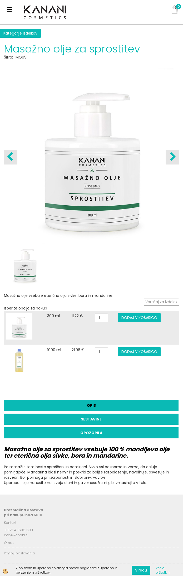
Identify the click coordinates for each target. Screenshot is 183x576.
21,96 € (78, 349)
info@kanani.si (16, 535)
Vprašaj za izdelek (161, 301)
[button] (172, 157)
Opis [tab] (91, 405)
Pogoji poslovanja (19, 553)
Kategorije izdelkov (20, 33)
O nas (9, 542)
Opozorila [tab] (91, 432)
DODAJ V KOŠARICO (139, 317)
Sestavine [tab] (91, 419)
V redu (141, 570)
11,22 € (77, 315)
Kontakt (10, 522)
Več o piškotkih (163, 570)
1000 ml (54, 349)
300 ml (53, 315)
